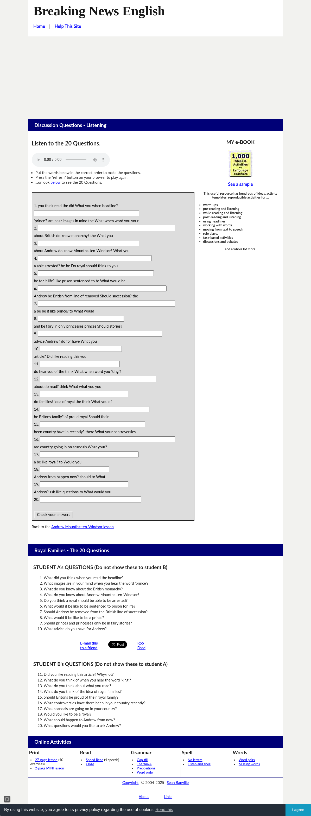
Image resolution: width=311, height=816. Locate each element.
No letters (195, 760)
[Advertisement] (155, 75)
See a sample (240, 184)
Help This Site (68, 26)
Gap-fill (142, 760)
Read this (164, 809)
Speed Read (94, 760)
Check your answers (53, 514)
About (144, 796)
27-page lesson (46, 760)
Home (39, 26)
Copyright (130, 782)
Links (168, 796)
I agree (298, 810)
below (55, 182)
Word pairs (247, 760)
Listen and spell (199, 764)
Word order (145, 772)
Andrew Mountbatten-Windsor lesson (82, 527)
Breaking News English (99, 11)
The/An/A (144, 764)
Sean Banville (178, 782)
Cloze (90, 764)
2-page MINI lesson (49, 768)
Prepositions (146, 768)
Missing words (249, 764)
